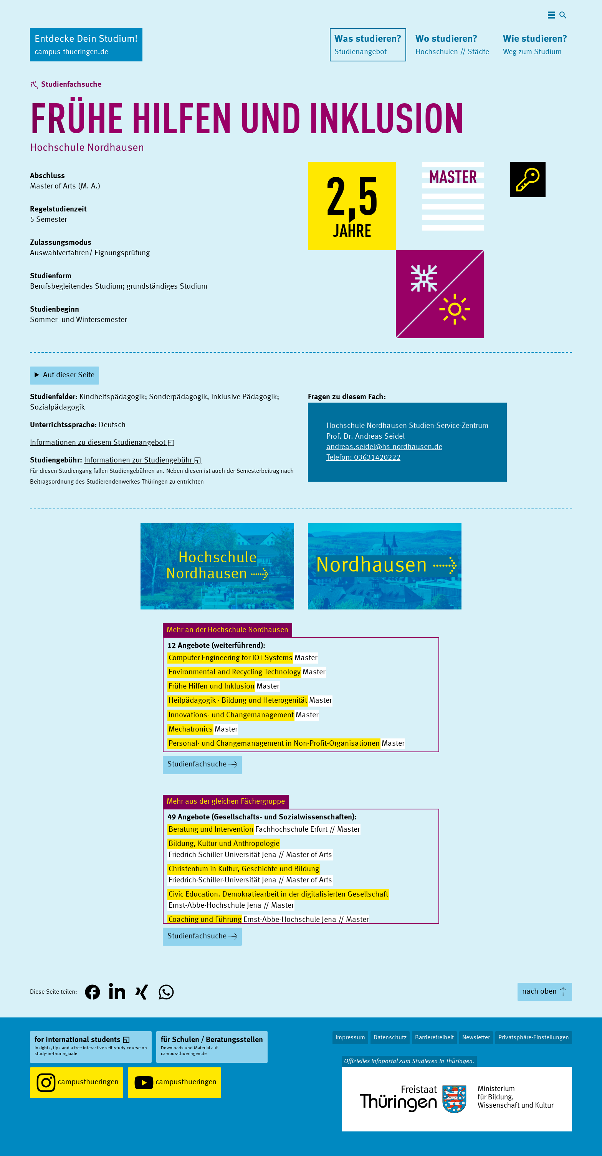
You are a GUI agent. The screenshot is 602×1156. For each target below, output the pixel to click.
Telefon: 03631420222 (363, 458)
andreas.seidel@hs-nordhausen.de (384, 447)
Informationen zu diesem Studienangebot (97, 443)
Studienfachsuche (71, 85)
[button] (92, 992)
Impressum (350, 1038)
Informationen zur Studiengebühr (138, 460)
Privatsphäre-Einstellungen (533, 1038)
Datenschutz (390, 1038)
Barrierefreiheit (434, 1038)
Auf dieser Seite (68, 375)
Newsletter (476, 1038)
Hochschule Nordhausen (87, 148)
